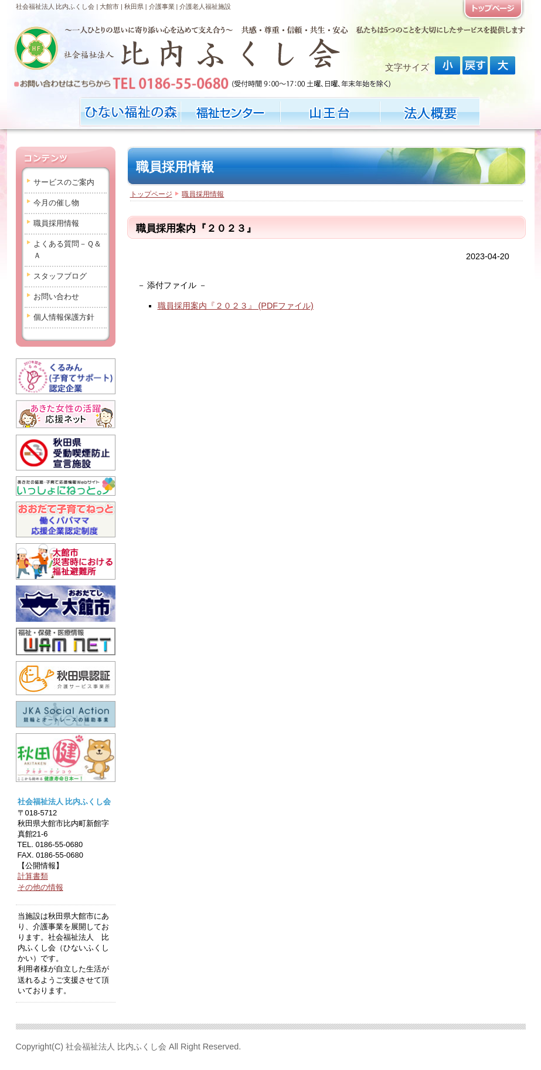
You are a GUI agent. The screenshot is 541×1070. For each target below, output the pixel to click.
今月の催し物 (56, 202)
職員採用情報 (56, 223)
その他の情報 (40, 887)
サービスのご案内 (63, 182)
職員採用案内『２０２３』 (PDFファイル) (236, 305)
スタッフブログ (60, 276)
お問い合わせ (56, 296)
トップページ (151, 194)
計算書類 (33, 876)
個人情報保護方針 (63, 317)
